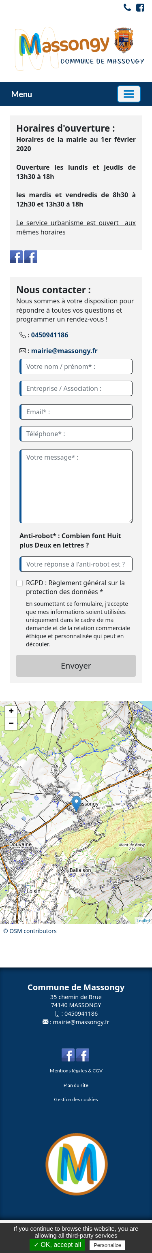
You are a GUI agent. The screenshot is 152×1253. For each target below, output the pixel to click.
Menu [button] (21, 94)
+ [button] (11, 712)
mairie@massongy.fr (64, 350)
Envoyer (76, 665)
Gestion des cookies (76, 1099)
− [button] (11, 724)
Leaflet (143, 920)
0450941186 (50, 334)
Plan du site (76, 1085)
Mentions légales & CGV (76, 1071)
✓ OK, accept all (57, 1244)
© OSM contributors (30, 931)
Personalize (107, 1245)
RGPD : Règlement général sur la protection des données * (75, 587)
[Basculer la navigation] (129, 93)
